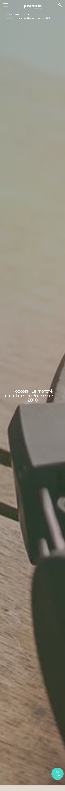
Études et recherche (22, 15)
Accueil (6, 15)
